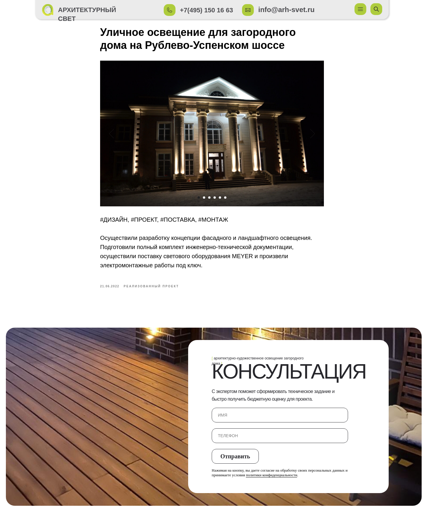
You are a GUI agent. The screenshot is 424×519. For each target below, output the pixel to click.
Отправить (235, 460)
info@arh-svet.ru (286, 10)
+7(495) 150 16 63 (206, 10)
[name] (280, 419)
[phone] (280, 440)
